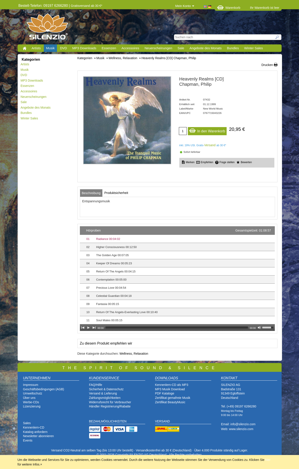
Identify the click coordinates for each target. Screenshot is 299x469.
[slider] (176, 328)
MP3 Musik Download (170, 389)
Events (28, 440)
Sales (27, 423)
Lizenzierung (31, 406)
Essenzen (109, 48)
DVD (63, 48)
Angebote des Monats (205, 48)
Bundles (233, 48)
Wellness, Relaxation (133, 353)
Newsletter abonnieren (38, 436)
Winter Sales (253, 48)
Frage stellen (227, 162)
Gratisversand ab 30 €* (86, 5)
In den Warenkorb (207, 130)
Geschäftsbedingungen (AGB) (43, 389)
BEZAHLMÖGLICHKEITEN (108, 421)
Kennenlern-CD (33, 427)
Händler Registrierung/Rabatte (110, 406)
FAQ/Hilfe (95, 385)
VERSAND (162, 421)
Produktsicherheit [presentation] (116, 193)
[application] (177, 278)
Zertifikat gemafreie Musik (172, 398)
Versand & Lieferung (103, 393)
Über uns (29, 398)
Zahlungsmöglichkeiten (105, 398)
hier (267, 460)
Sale (181, 48)
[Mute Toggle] (259, 327)
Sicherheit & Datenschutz (106, 389)
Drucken (267, 65)
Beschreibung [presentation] (91, 193)
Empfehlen (207, 162)
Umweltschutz (32, 393)
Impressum (30, 385)
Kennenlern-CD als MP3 (171, 385)
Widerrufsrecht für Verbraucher (110, 402)
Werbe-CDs (31, 402)
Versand (209, 145)
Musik (50, 48)
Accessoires (130, 48)
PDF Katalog (163, 393)
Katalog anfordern (35, 432)
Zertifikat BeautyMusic (170, 402)
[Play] (88, 327)
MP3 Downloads (84, 48)
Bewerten (246, 162)
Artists (36, 48)
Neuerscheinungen (158, 48)
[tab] (91, 193)
